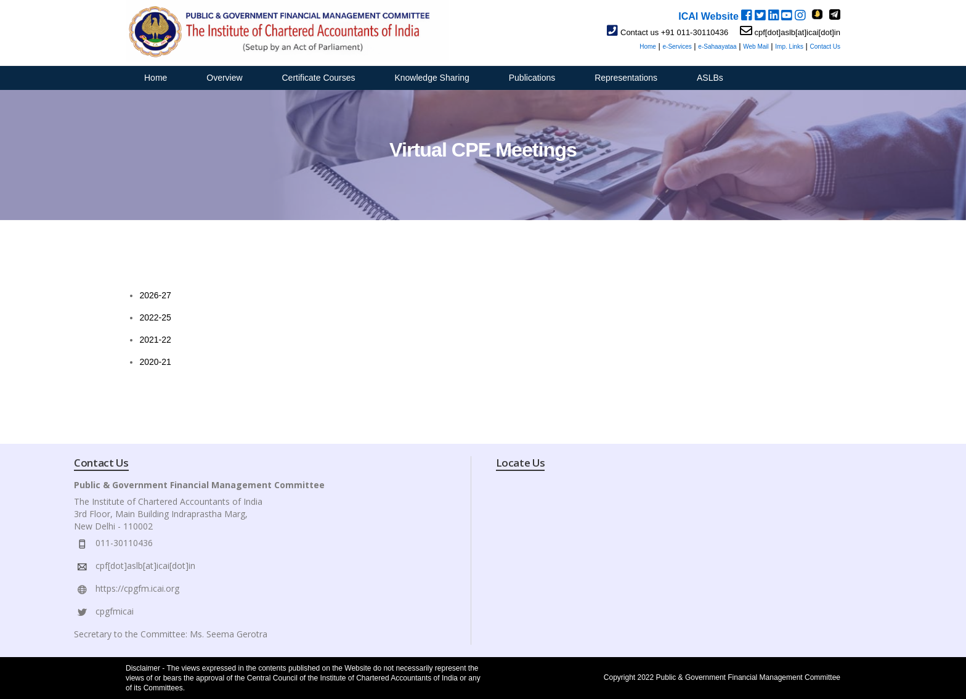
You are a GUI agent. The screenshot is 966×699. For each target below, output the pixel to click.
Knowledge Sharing (431, 78)
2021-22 (155, 340)
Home (647, 46)
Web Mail (756, 46)
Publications (532, 78)
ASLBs (710, 78)
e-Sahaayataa (717, 46)
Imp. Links (789, 46)
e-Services (676, 46)
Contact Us (825, 46)
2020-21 (155, 362)
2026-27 (155, 295)
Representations (626, 78)
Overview (224, 78)
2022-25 (155, 317)
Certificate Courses (318, 78)
